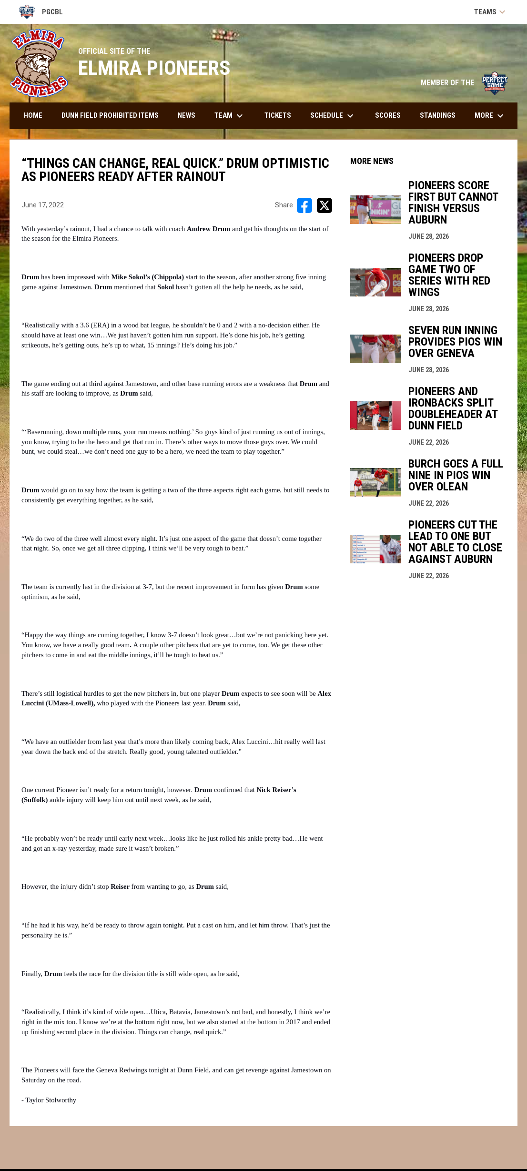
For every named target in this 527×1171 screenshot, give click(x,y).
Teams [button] (491, 12)
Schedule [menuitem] (333, 116)
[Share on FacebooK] (304, 205)
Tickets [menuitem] (277, 115)
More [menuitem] (490, 116)
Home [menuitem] (33, 115)
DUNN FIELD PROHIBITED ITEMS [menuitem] (110, 115)
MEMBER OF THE (464, 82)
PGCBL (41, 12)
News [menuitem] (186, 115)
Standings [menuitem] (438, 115)
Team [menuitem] (229, 116)
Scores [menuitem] (388, 115)
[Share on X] (324, 205)
